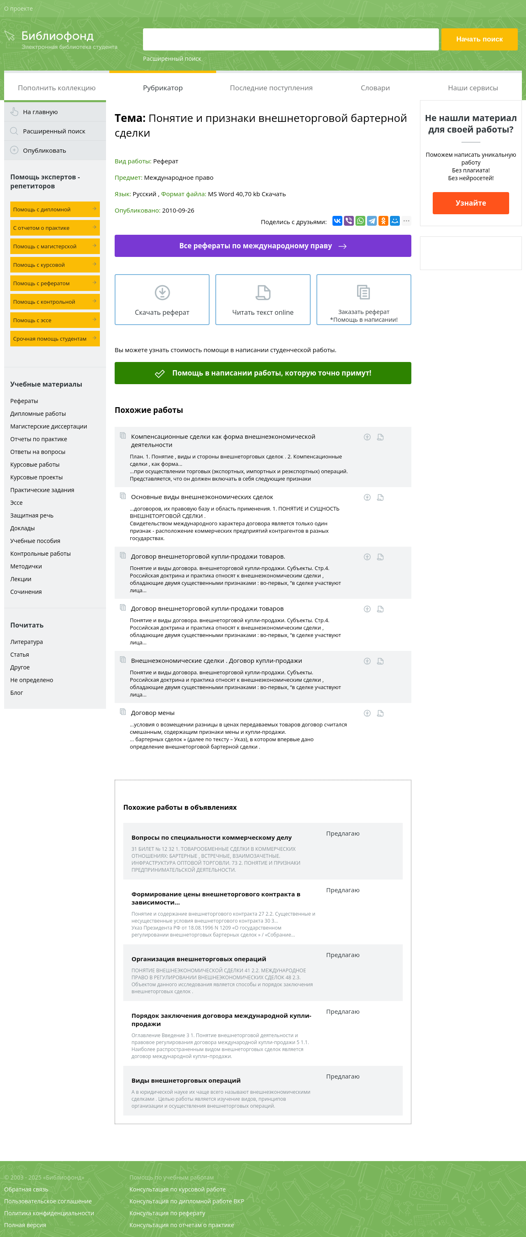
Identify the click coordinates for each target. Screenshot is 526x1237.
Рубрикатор (163, 87)
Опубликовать (44, 150)
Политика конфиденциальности (49, 1213)
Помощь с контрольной (44, 301)
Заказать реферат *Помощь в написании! (364, 315)
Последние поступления (271, 87)
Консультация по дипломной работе (180, 1201)
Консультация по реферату (167, 1213)
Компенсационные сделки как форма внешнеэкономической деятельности (223, 440)
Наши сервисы (473, 87)
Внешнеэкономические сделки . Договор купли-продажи (216, 660)
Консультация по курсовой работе (177, 1189)
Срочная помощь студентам (50, 338)
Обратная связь (26, 1189)
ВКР (238, 1201)
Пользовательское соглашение (48, 1201)
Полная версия (25, 1225)
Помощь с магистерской (44, 246)
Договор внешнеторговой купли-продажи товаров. (208, 556)
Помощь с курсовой (39, 264)
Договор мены (153, 712)
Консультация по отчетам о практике (181, 1225)
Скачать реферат (162, 312)
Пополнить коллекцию (57, 87)
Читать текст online (262, 312)
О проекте (18, 8)
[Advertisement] (55, 842)
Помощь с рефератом (41, 283)
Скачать (274, 194)
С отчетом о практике (41, 227)
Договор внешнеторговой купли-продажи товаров (207, 608)
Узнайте (471, 203)
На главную (40, 112)
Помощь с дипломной (42, 209)
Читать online (380, 437)
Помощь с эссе (32, 320)
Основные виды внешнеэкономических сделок (202, 497)
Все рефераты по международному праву (255, 245)
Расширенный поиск (172, 58)
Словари (375, 87)
